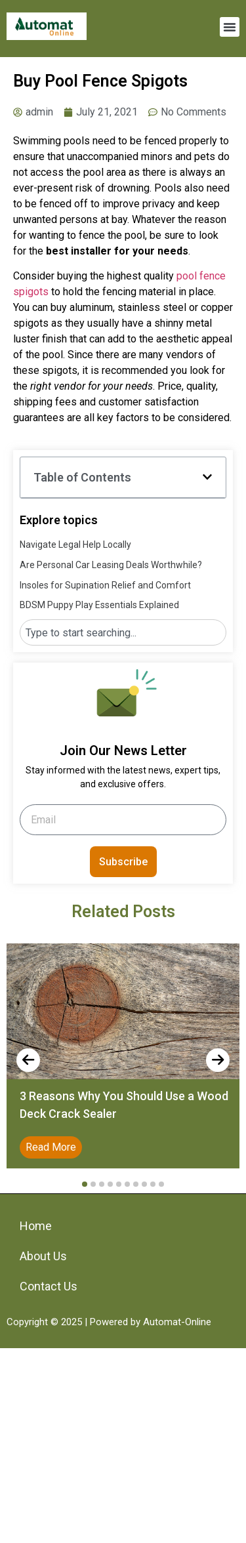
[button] (229, 27)
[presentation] (28, 1060)
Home (36, 1226)
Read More (51, 1147)
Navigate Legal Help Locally (75, 544)
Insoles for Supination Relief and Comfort (105, 585)
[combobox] (123, 632)
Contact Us (48, 1286)
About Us (43, 1256)
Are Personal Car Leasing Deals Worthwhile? (111, 565)
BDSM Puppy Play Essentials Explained (99, 605)
